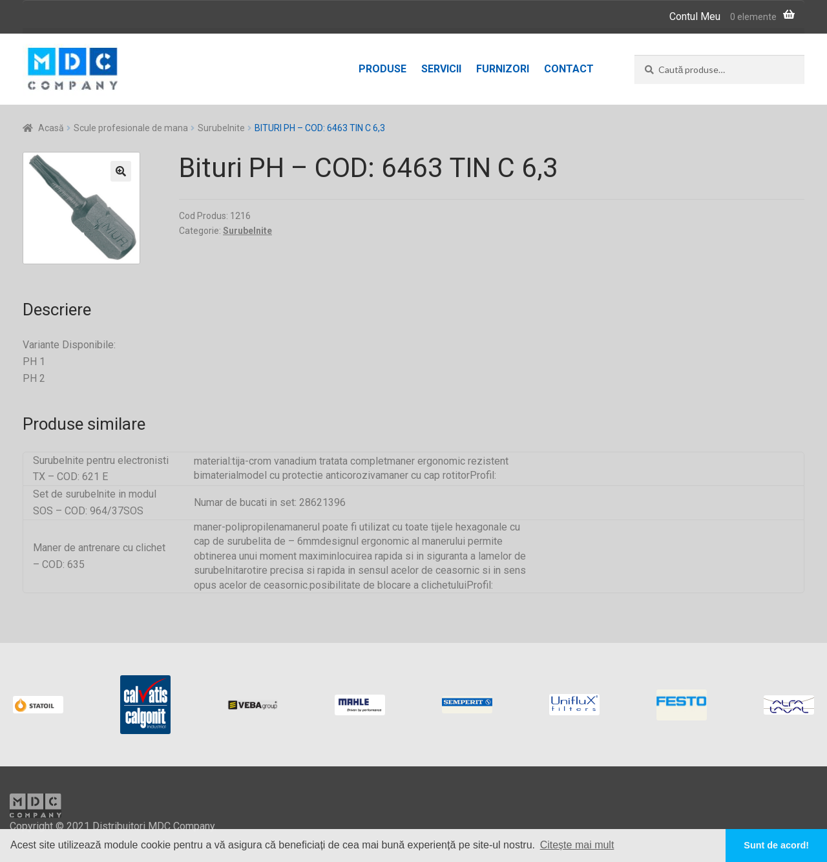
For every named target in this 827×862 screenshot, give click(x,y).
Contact (569, 69)
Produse (382, 69)
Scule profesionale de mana (131, 128)
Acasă (51, 128)
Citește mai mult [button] (577, 844)
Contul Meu (694, 16)
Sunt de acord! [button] (776, 845)
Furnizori (502, 69)
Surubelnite (221, 128)
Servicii (441, 69)
